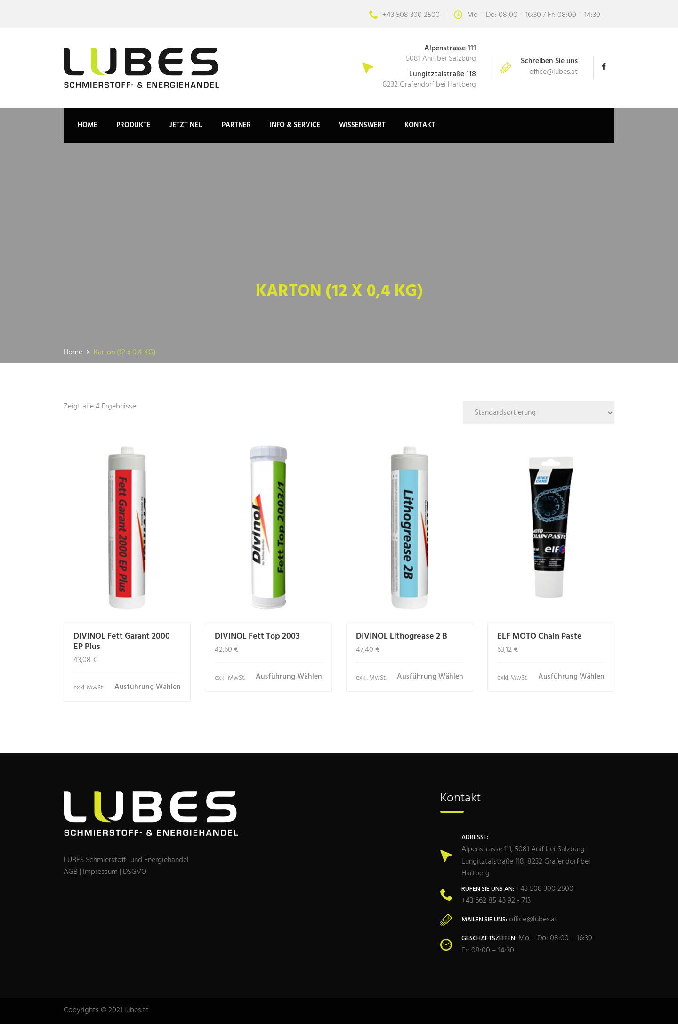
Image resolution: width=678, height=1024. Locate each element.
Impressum (100, 872)
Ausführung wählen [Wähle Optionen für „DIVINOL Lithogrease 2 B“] (430, 677)
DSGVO (134, 872)
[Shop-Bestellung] (538, 412)
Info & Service (295, 125)
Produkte (133, 125)
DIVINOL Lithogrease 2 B (401, 636)
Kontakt (419, 125)
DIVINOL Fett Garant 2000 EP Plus (121, 642)
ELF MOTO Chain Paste (539, 636)
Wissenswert (362, 125)
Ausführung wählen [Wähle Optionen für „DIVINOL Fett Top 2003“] (289, 677)
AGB (71, 872)
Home (87, 125)
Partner (236, 125)
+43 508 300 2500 (404, 15)
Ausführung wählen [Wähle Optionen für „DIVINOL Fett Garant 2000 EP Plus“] (147, 687)
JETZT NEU (186, 125)
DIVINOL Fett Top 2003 (257, 636)
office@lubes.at (553, 72)
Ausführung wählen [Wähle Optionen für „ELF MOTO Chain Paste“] (571, 677)
